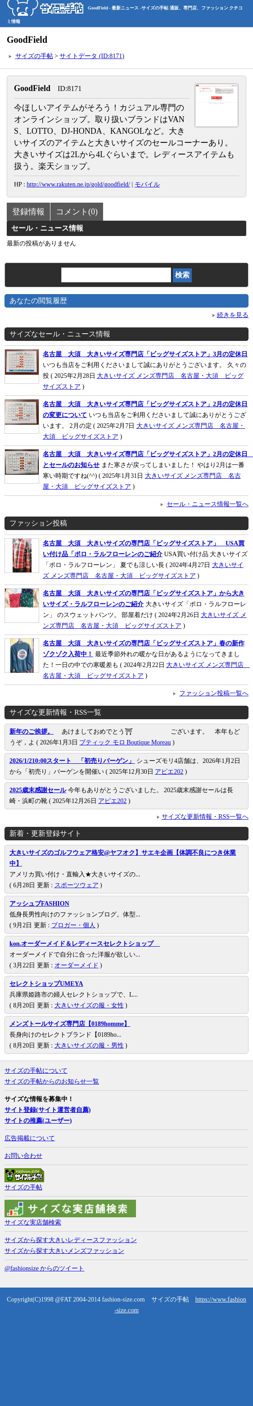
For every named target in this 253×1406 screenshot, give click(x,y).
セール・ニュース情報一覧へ (207, 504)
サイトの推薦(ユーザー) (38, 1120)
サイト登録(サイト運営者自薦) (47, 1110)
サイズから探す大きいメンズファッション (64, 1250)
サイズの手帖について (36, 1070)
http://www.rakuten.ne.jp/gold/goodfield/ (78, 184)
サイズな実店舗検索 (33, 1222)
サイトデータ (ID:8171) (91, 56)
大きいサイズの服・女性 (89, 1005)
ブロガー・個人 (73, 925)
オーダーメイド (76, 965)
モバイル (147, 184)
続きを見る (232, 315)
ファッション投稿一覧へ (213, 693)
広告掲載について (30, 1138)
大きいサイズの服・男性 (89, 1045)
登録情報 (28, 211)
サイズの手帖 (34, 56)
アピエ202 (169, 771)
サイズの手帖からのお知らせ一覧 (52, 1081)
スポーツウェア (76, 885)
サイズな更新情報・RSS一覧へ (205, 816)
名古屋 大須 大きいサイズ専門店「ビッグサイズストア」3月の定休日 (145, 354)
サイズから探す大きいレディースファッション (71, 1240)
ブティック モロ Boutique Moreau (125, 742)
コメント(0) (77, 211)
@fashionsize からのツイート (44, 1268)
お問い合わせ (23, 1155)
